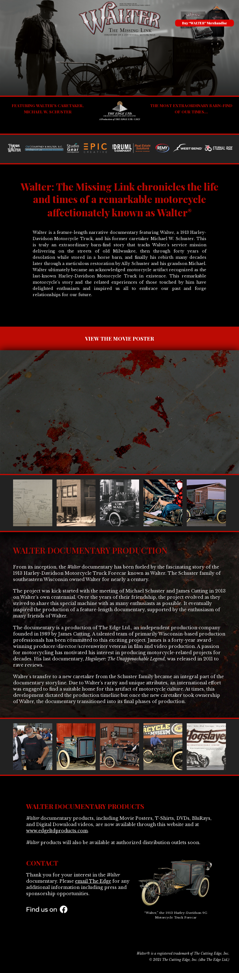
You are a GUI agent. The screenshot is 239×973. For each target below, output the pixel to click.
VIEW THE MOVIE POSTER (119, 338)
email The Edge (93, 881)
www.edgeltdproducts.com (57, 831)
